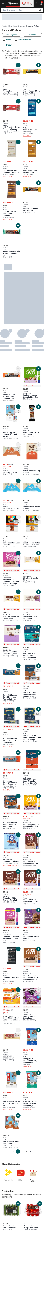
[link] (13, 1151)
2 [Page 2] (22, 1151)
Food (4, 26)
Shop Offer (28, 136)
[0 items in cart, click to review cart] (41, 3)
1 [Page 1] (17, 1151)
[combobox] (22, 10)
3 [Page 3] (26, 1151)
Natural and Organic (16, 26)
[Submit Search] (40, 10)
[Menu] (3, 3)
